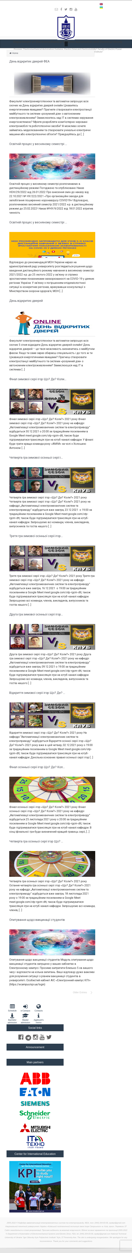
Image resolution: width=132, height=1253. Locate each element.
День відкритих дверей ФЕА (29, 61)
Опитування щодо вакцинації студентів (37, 920)
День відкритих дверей (26, 300)
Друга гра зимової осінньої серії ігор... (36, 614)
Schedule (12, 1008)
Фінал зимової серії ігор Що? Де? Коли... (37, 379)
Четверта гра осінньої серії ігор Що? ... (36, 841)
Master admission (25, 1018)
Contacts (38, 1008)
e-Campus (25, 1008)
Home (15, 53)
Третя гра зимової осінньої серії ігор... (36, 536)
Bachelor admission (12, 1018)
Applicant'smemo (38, 1018)
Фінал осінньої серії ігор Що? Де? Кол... (37, 767)
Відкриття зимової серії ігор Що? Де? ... (37, 693)
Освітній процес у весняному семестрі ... (38, 144)
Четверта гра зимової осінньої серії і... (36, 457)
